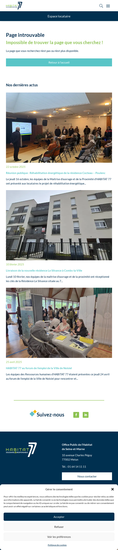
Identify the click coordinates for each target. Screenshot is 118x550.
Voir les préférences (59, 536)
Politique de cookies (57, 545)
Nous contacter (87, 476)
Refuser (59, 526)
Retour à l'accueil (59, 62)
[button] (112, 489)
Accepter (59, 516)
